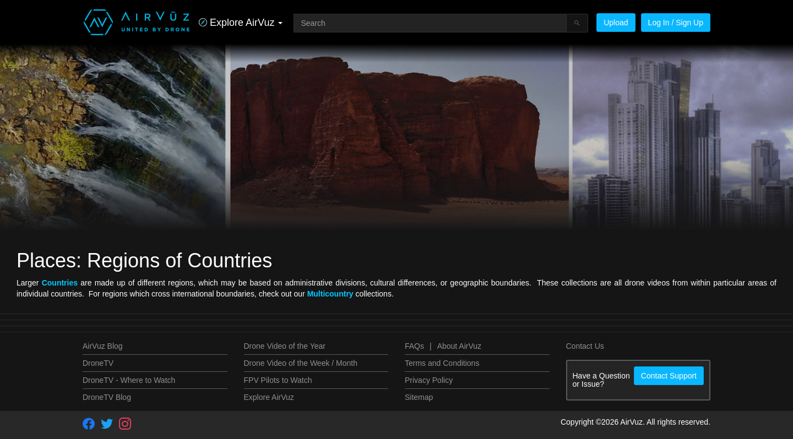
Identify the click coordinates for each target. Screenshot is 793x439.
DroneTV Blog (107, 397)
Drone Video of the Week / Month (301, 363)
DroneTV (98, 363)
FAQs (414, 346)
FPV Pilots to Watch (278, 380)
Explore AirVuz (269, 397)
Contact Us (585, 346)
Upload (616, 22)
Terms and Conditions (442, 363)
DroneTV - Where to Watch (129, 380)
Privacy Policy (429, 380)
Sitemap (419, 397)
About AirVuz (459, 346)
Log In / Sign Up (675, 22)
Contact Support (669, 375)
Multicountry (330, 293)
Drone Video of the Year (284, 346)
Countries (60, 282)
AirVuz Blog (103, 346)
